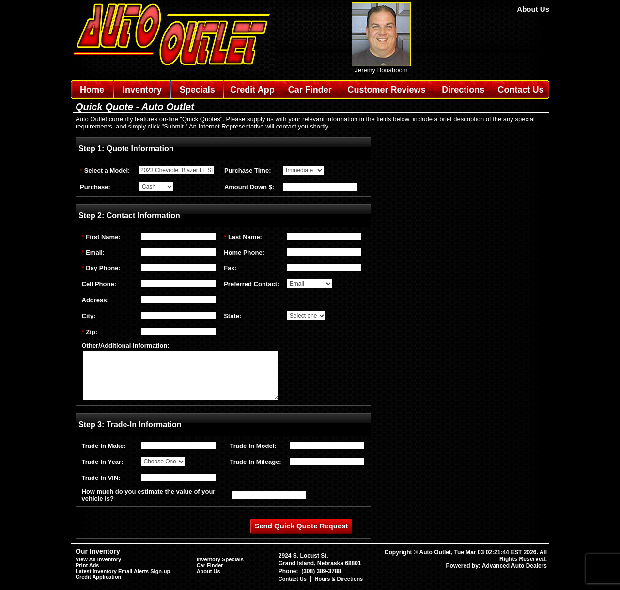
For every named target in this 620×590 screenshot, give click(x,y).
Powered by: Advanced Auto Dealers (496, 565)
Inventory (142, 90)
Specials (197, 90)
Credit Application (98, 577)
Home (92, 90)
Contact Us (521, 90)
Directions (463, 90)
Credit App (252, 90)
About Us (533, 9)
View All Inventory (98, 559)
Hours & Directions (339, 579)
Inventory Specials (220, 559)
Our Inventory (98, 551)
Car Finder (310, 90)
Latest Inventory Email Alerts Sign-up (123, 571)
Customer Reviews (386, 90)
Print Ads (87, 565)
